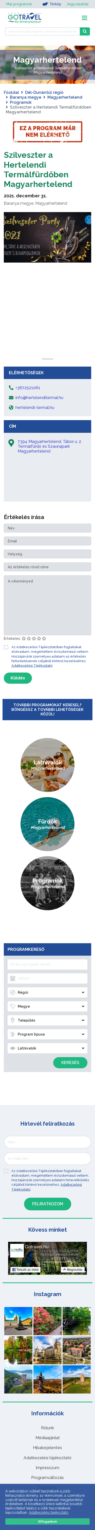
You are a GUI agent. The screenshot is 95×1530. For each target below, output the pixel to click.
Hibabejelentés (47, 1447)
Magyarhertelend (64, 97)
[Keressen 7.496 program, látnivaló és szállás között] (42, 31)
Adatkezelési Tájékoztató (31, 665)
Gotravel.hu (36, 1246)
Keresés (70, 1062)
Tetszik (25, 1269)
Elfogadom (47, 1521)
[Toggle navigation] (84, 17)
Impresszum (47, 1467)
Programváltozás (47, 1477)
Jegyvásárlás (77, 4)
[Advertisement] (48, 326)
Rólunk (47, 1427)
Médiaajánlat (47, 1437)
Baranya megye (25, 97)
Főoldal (11, 92)
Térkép (51, 4)
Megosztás (72, 1269)
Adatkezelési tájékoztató (47, 1457)
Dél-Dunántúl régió (44, 92)
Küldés (18, 678)
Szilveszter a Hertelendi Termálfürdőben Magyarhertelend (38, 169)
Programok (21, 102)
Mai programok (19, 4)
